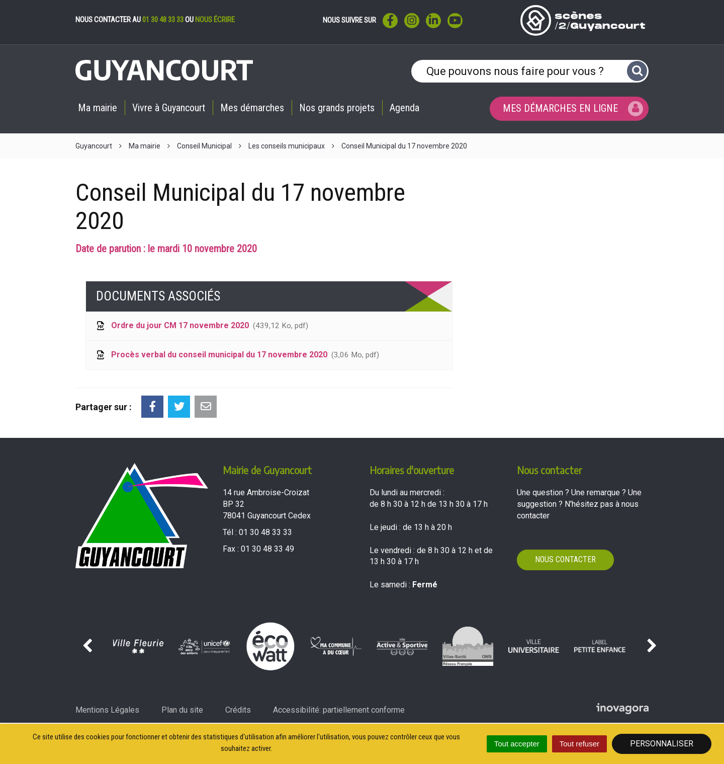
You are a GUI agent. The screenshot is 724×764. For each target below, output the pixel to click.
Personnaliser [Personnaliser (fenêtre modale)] (661, 743)
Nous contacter (565, 559)
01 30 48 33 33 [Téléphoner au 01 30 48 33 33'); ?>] (265, 532)
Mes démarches (252, 108)
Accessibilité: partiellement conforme (339, 710)
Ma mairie (97, 108)
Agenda (404, 108)
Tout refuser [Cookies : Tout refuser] (579, 743)
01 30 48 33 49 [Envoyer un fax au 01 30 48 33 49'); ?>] (267, 549)
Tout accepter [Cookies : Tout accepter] (516, 743)
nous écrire (215, 19)
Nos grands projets (337, 108)
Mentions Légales (107, 710)
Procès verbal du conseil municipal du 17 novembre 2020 (237, 354)
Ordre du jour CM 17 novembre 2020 (201, 325)
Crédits (238, 710)
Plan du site (182, 710)
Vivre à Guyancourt (168, 108)
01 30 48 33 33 (163, 19)
